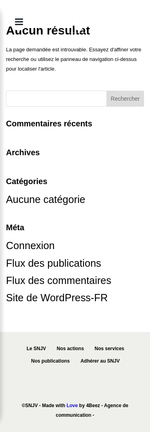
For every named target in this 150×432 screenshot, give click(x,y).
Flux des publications (53, 263)
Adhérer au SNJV (100, 361)
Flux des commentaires (58, 280)
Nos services (109, 348)
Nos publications (50, 361)
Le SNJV (36, 348)
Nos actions (70, 348)
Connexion (30, 245)
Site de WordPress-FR (57, 297)
